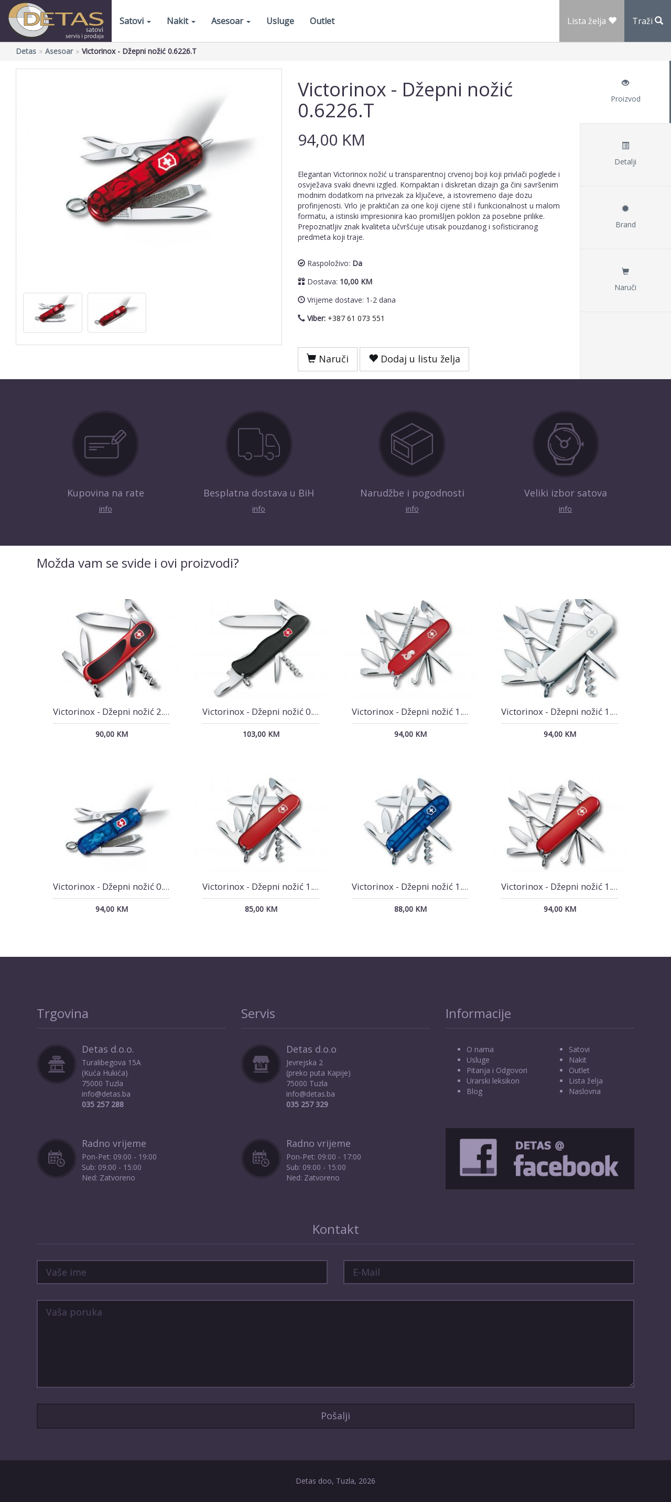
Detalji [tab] (625, 154)
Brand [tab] (625, 217)
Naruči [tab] (625, 280)
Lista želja (586, 1081)
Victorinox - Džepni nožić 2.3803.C (122, 711)
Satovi (135, 21)
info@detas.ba (106, 1094)
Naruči (328, 358)
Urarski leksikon (493, 1081)
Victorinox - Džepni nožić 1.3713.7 (570, 711)
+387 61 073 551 (356, 318)
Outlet (322, 21)
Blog (474, 1091)
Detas (26, 51)
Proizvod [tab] (625, 91)
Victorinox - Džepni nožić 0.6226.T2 (125, 886)
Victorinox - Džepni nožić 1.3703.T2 (424, 886)
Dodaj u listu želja (414, 358)
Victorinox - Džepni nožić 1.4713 (567, 886)
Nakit (181, 21)
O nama (480, 1049)
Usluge (280, 21)
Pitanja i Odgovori (497, 1070)
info (105, 509)
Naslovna (585, 1091)
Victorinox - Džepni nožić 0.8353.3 (271, 711)
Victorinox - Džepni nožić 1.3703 (268, 886)
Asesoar (231, 21)
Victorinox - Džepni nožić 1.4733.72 (424, 711)
